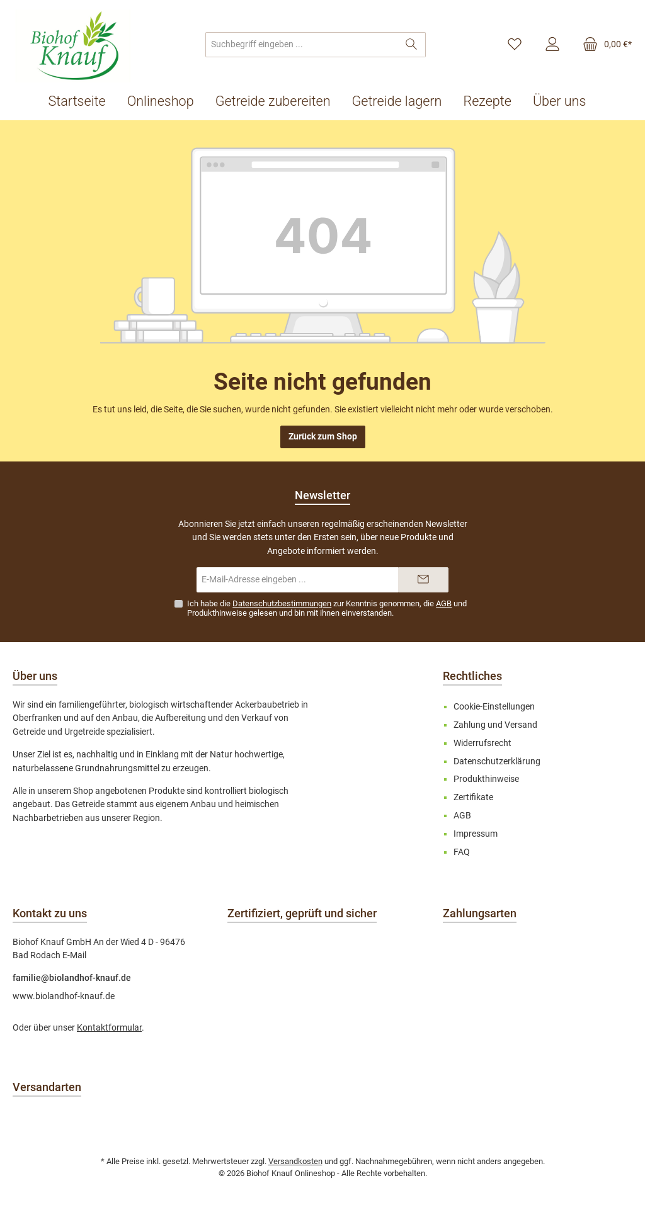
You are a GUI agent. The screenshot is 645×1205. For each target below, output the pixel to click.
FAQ (462, 852)
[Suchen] (411, 44)
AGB (444, 603)
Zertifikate (473, 797)
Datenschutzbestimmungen (281, 603)
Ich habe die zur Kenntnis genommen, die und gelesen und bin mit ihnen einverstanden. (327, 608)
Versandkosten (295, 1161)
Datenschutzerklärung (497, 761)
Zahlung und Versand (495, 725)
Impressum (476, 834)
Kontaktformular (109, 1027)
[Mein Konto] (552, 45)
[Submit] (423, 579)
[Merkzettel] (514, 45)
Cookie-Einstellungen (494, 706)
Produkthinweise (217, 613)
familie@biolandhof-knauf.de (72, 978)
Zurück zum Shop (322, 436)
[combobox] (301, 44)
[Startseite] (83, 101)
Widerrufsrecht (482, 743)
